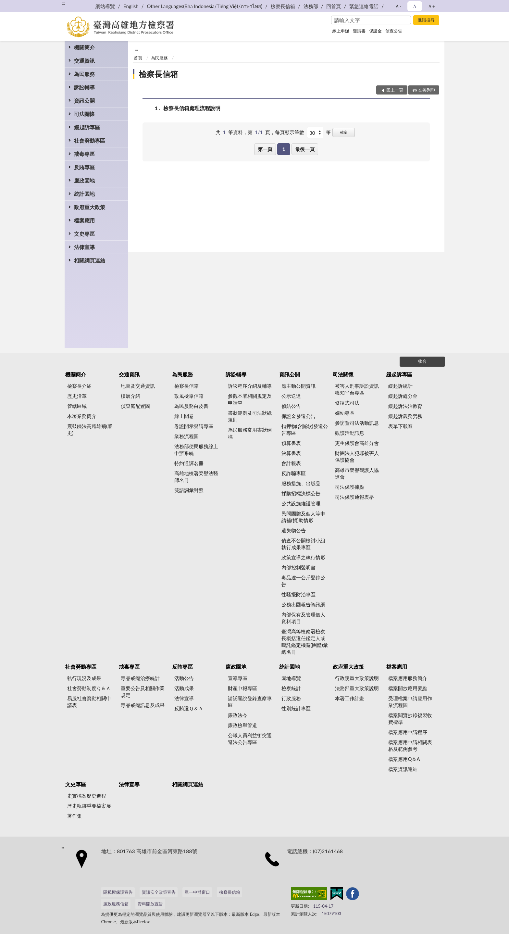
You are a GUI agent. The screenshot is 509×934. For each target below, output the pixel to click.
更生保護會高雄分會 (357, 443)
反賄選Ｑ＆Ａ (188, 708)
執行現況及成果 (84, 678)
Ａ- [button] (398, 6)
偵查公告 (393, 30)
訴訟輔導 (84, 87)
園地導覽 (291, 678)
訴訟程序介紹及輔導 (250, 386)
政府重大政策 (89, 207)
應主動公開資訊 (298, 386)
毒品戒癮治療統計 (140, 678)
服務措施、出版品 (300, 483)
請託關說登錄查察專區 (250, 701)
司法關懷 (84, 114)
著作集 (74, 816)
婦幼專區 (344, 413)
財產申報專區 (242, 688)
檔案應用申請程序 (407, 732)
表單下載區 (400, 426)
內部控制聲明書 (298, 567)
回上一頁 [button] (394, 90)
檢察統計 (291, 688)
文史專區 (84, 234)
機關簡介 (84, 47)
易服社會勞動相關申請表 (89, 701)
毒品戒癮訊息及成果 (143, 705)
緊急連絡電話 (364, 6)
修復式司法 (347, 403)
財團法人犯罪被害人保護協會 (357, 456)
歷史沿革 (77, 396)
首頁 (138, 57)
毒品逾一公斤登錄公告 (303, 580)
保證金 (375, 30)
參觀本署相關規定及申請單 (250, 399)
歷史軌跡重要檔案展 (89, 806)
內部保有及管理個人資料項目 (303, 618)
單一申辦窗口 (197, 892)
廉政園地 (84, 180)
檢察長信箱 (283, 6)
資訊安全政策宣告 (159, 892)
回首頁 (333, 6)
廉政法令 (237, 715)
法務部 (311, 6)
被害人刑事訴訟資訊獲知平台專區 (357, 389)
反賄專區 (84, 167)
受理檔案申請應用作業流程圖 (410, 701)
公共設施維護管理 (300, 503)
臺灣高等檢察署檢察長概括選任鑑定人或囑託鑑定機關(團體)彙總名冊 (304, 641)
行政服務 (291, 698)
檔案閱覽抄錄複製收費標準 (410, 718)
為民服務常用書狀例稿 (250, 433)
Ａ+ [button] (431, 6)
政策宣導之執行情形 (303, 557)
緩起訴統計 (400, 386)
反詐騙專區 (293, 473)
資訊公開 (84, 100)
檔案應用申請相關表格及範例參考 (410, 745)
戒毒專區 (84, 154)
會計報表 (291, 463)
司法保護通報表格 (354, 497)
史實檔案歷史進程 (86, 796)
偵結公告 (291, 406)
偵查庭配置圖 (135, 406)
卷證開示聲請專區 (193, 426)
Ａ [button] (414, 6)
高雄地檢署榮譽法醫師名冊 (196, 476)
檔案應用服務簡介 (407, 678)
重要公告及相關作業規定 (143, 691)
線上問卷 (184, 416)
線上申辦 (340, 30)
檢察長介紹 (79, 386)
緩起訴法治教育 (405, 406)
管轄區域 (77, 406)
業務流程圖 (186, 436)
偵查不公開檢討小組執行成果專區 (303, 543)
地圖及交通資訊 (138, 386)
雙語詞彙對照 (189, 490)
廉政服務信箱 (116, 903)
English (131, 6)
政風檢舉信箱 (189, 396)
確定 (343, 132)
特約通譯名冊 (189, 463)
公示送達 (291, 396)
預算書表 (291, 443)
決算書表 (291, 453)
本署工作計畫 (349, 698)
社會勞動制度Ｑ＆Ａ (89, 688)
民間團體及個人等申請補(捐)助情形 (303, 517)
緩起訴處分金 (402, 396)
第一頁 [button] (265, 149)
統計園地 (84, 194)
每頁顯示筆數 (289, 132)
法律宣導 (84, 247)
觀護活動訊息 (349, 433)
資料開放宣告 (150, 903)
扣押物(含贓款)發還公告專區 (304, 429)
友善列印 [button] (426, 90)
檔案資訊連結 (402, 769)
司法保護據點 (349, 487)
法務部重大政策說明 (357, 688)
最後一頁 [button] (305, 149)
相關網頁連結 (89, 260)
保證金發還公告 (298, 416)
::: (63, 3)
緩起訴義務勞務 (405, 416)
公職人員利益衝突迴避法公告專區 (250, 738)
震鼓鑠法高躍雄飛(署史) (89, 429)
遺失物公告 (293, 530)
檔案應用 (84, 220)
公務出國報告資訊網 (303, 604)
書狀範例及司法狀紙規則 (250, 416)
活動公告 (184, 678)
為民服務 (84, 74)
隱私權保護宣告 (118, 892)
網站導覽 (105, 6)
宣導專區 (237, 678)
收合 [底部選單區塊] (422, 361)
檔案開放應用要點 (407, 688)
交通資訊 (84, 60)
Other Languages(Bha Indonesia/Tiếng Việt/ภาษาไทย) (204, 6)
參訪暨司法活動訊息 (357, 423)
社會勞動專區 (89, 140)
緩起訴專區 (87, 127)
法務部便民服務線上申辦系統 (196, 449)
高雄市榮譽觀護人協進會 (357, 473)
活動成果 (184, 688)
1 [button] (283, 149)
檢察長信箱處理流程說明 (191, 108)
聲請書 (359, 30)
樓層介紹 (130, 396)
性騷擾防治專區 (298, 594)
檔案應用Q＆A (404, 759)
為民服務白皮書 (191, 406)
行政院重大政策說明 (357, 678)
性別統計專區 (296, 708)
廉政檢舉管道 (242, 725)
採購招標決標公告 (300, 493)
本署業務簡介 (81, 416)
